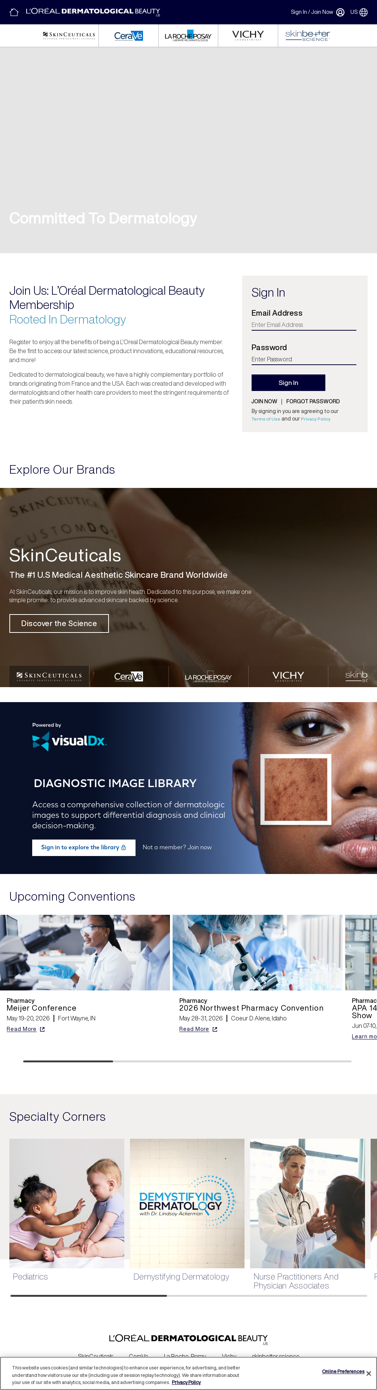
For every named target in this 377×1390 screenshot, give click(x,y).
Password (269, 347)
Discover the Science (59, 623)
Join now (264, 401)
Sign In (299, 12)
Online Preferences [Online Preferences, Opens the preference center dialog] (343, 1371)
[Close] (369, 1373)
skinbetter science (276, 1349)
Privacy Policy (316, 419)
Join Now (322, 12)
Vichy (229, 1349)
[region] (188, 1373)
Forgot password (313, 401)
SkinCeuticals (95, 1349)
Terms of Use (266, 419)
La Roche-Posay (185, 1349)
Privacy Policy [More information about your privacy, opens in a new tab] (186, 1382)
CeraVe (138, 1349)
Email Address (277, 313)
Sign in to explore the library (84, 840)
